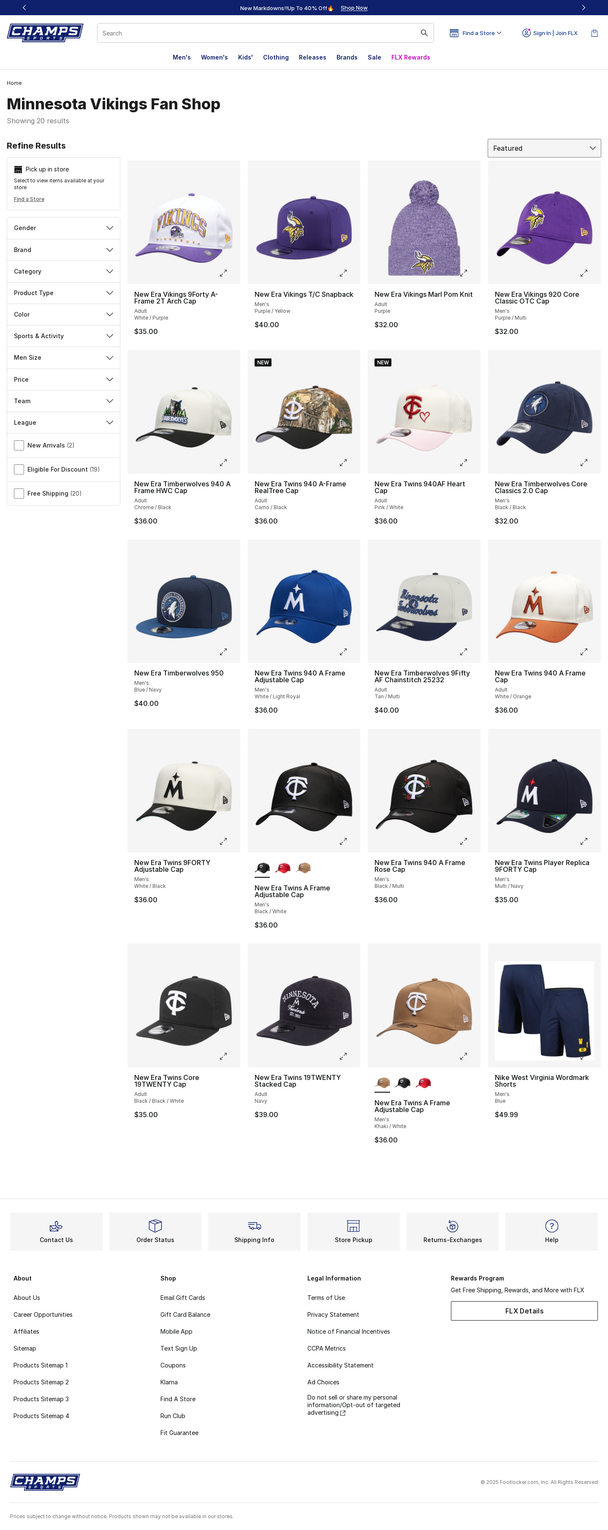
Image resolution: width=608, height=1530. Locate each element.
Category (63, 271)
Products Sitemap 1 (41, 1365)
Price (63, 379)
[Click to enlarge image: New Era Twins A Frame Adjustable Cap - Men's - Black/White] (349, 841)
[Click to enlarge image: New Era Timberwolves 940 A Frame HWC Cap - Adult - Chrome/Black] (229, 462)
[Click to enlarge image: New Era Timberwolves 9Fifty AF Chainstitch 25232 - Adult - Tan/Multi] (469, 652)
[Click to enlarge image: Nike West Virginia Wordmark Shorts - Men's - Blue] (590, 1056)
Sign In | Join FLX (550, 33)
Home (14, 83)
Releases (312, 57)
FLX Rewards (410, 57)
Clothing (276, 57)
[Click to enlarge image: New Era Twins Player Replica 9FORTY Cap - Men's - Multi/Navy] (590, 841)
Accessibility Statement (340, 1365)
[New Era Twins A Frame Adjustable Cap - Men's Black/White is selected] (262, 868)
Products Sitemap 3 (41, 1398)
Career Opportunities (43, 1314)
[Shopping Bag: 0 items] (594, 33)
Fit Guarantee (179, 1432)
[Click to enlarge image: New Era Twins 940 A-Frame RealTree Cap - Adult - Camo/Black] (349, 462)
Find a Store (29, 199)
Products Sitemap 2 (41, 1382)
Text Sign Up (178, 1348)
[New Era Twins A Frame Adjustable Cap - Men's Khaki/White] (303, 868)
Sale (374, 57)
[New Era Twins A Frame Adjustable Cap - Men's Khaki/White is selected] (382, 1083)
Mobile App (176, 1331)
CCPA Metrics (326, 1348)
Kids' (245, 57)
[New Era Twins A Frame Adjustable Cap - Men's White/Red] (282, 868)
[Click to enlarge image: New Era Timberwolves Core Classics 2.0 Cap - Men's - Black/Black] (590, 462)
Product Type (63, 292)
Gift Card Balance (185, 1314)
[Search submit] (424, 33)
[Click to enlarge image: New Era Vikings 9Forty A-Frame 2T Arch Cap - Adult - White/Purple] (229, 273)
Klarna (169, 1382)
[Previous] (24, 7)
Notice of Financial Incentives (348, 1331)
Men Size (63, 357)
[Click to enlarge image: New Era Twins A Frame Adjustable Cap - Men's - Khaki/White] (469, 1056)
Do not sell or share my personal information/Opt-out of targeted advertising (353, 1405)
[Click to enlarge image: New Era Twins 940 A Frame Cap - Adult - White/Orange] (590, 652)
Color (63, 314)
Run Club (172, 1415)
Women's (214, 57)
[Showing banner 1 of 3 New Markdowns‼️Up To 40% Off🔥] (304, 8)
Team (63, 400)
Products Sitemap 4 (41, 1415)
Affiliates (26, 1331)
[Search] (266, 33)
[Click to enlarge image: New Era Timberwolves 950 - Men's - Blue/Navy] (229, 652)
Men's (182, 57)
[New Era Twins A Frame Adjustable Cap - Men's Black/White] (403, 1083)
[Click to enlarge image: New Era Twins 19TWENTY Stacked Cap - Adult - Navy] (349, 1056)
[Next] (583, 7)
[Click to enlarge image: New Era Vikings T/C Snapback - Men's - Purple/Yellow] (349, 273)
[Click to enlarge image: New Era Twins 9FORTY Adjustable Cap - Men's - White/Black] (229, 841)
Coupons (173, 1365)
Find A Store (177, 1398)
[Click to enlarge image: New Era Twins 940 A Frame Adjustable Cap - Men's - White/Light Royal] (349, 652)
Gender (63, 227)
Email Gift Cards (182, 1297)
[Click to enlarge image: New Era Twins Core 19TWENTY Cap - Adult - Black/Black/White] (229, 1056)
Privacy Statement (333, 1314)
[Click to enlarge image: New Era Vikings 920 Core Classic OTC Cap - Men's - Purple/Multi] (590, 273)
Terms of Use (326, 1297)
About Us (27, 1297)
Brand (63, 249)
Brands (347, 57)
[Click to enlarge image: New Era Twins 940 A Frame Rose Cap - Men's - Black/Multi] (469, 841)
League (63, 422)
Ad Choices (323, 1382)
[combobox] (266, 33)
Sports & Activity (63, 335)
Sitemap (25, 1348)
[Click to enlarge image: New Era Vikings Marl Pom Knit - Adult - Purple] (469, 273)
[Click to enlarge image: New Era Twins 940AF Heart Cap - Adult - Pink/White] (469, 462)
